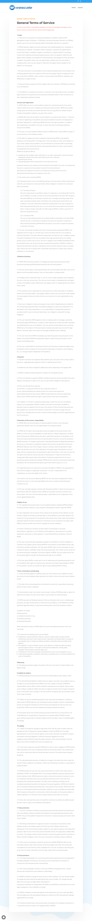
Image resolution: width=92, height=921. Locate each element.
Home (74, 7)
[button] (3, 917)
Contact (80, 7)
